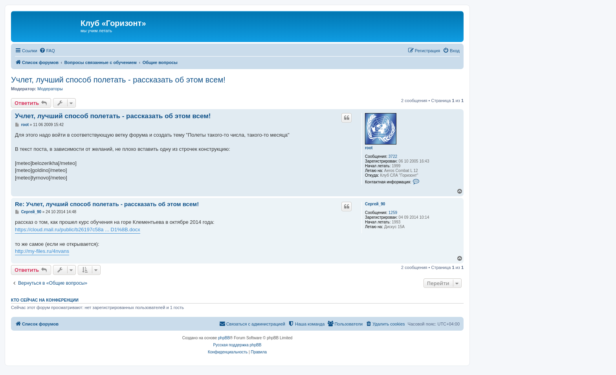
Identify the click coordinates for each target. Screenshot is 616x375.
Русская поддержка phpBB (237, 345)
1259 (393, 212)
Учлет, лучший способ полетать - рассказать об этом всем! (118, 79)
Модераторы (50, 88)
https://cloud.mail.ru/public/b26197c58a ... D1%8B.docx (77, 229)
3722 (393, 156)
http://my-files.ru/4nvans (42, 251)
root (368, 148)
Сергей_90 (375, 204)
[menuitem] (47, 50)
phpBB (224, 338)
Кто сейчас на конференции (45, 300)
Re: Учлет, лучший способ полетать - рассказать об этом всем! (107, 204)
